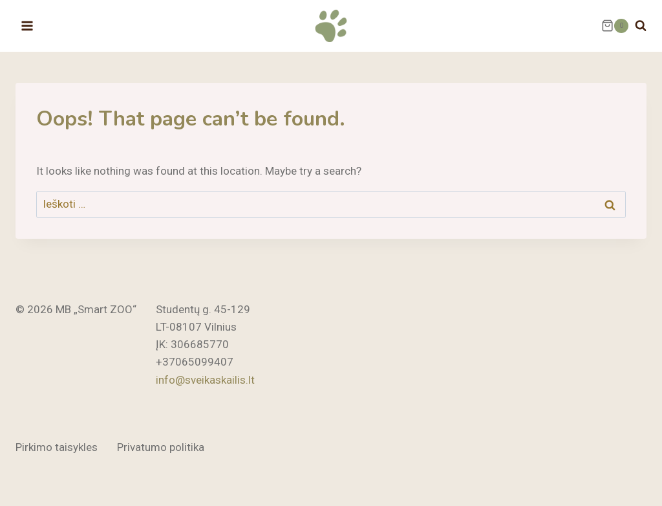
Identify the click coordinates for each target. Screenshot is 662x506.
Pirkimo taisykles (57, 447)
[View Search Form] (640, 26)
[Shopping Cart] (614, 26)
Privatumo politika (160, 447)
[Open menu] (27, 26)
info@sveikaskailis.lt (205, 379)
